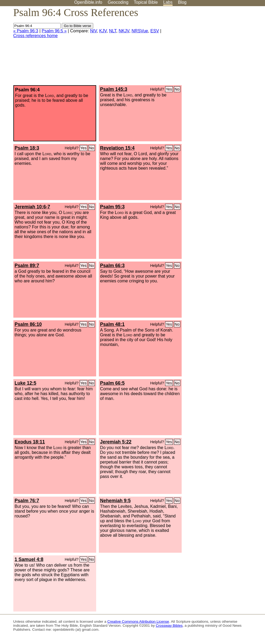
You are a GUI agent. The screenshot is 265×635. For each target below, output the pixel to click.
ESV (154, 31)
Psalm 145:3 (113, 89)
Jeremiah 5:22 (115, 442)
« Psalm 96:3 (25, 31)
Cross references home (35, 35)
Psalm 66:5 (112, 383)
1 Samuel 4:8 (29, 559)
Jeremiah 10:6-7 (32, 206)
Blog (182, 2)
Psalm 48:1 (112, 324)
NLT (112, 31)
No (177, 89)
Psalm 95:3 (112, 206)
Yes (169, 89)
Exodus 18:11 (30, 442)
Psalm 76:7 (27, 500)
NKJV (124, 31)
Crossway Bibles (169, 626)
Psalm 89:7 (27, 265)
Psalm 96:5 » (54, 31)
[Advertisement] (211, 47)
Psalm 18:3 (27, 148)
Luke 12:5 (25, 383)
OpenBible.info (88, 2)
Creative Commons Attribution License (138, 622)
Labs (168, 2)
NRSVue (140, 31)
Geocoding (118, 2)
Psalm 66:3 (112, 265)
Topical (146, 2)
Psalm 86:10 (28, 324)
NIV (93, 31)
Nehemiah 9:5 (115, 500)
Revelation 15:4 (117, 148)
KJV (103, 31)
